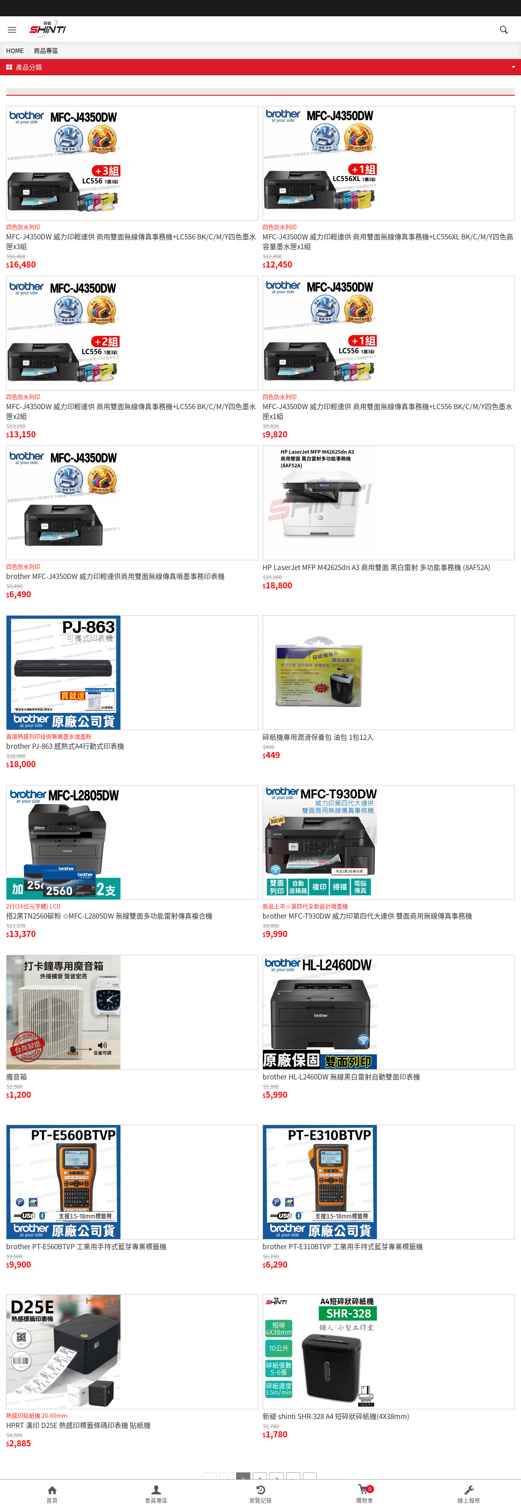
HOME (15, 50)
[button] (52, 1493)
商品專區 (46, 50)
